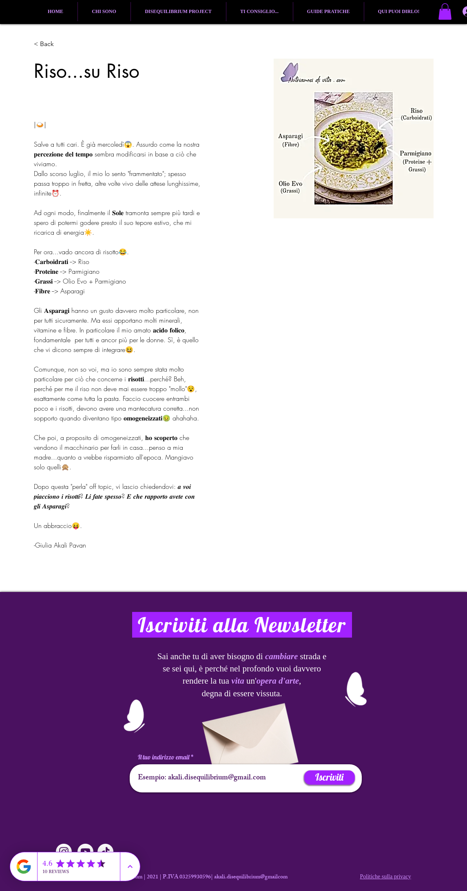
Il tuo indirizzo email (163, 757)
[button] (445, 11)
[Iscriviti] (329, 777)
